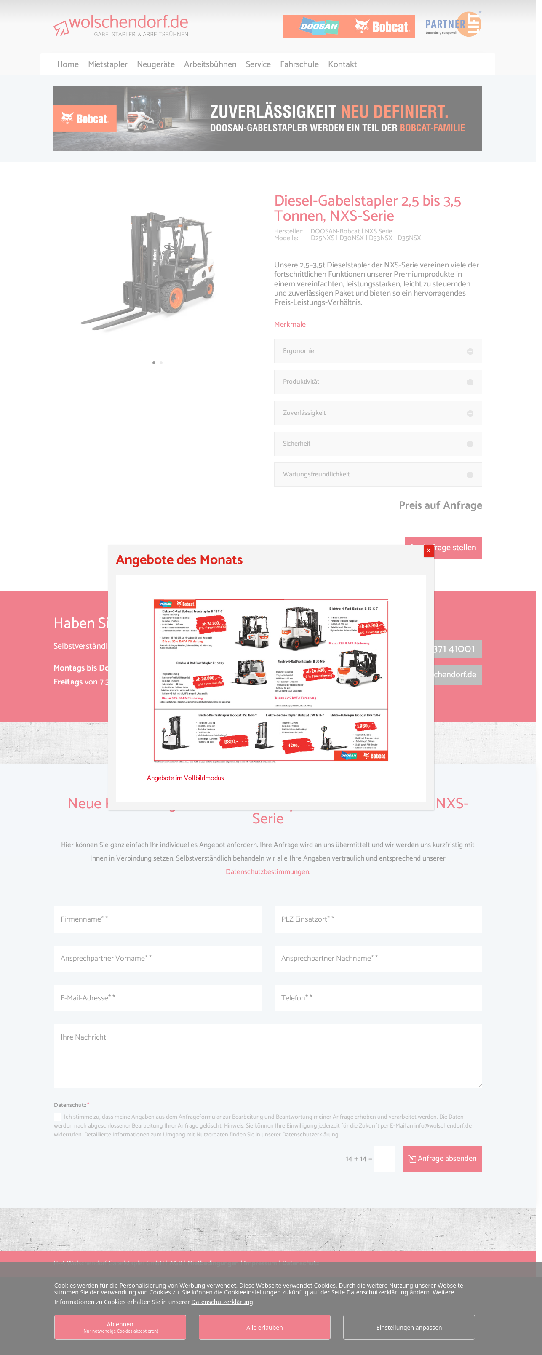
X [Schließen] (428, 551)
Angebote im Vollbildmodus (185, 778)
